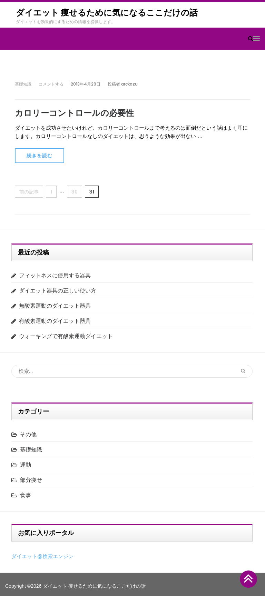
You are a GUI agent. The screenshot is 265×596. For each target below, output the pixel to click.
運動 (25, 465)
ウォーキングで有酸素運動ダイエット (66, 336)
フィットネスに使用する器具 (55, 275)
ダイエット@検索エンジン (42, 556)
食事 (25, 495)
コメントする (51, 84)
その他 (28, 434)
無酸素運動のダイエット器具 (55, 306)
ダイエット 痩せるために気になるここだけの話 (107, 13)
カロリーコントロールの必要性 (74, 113)
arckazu (129, 84)
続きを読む (39, 155)
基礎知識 (23, 84)
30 (74, 192)
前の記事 (29, 191)
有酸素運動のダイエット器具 (55, 321)
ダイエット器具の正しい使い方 (57, 291)
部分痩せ (31, 480)
